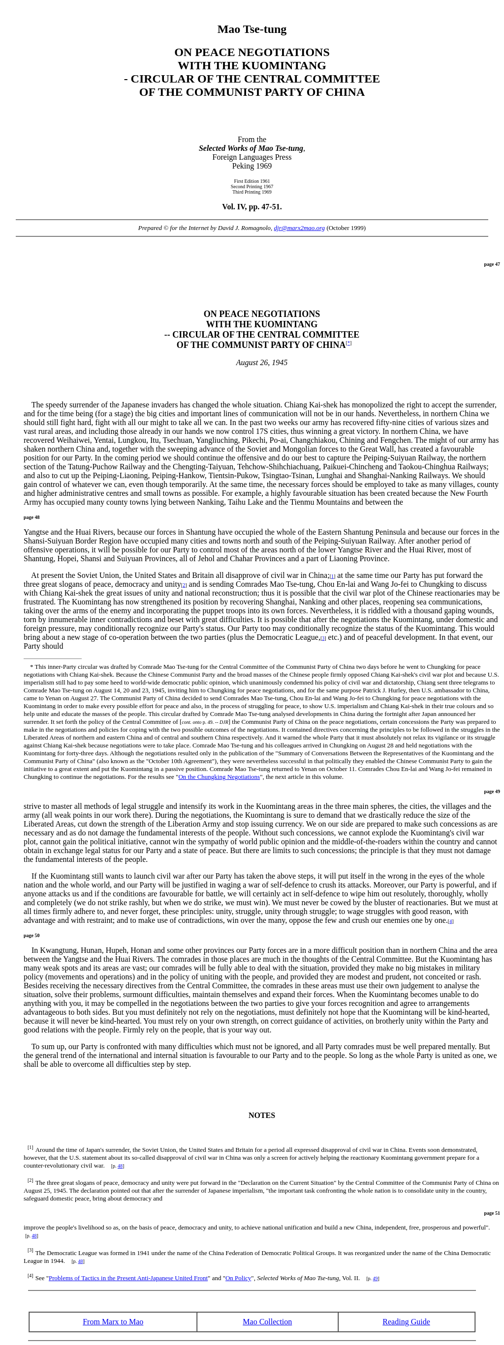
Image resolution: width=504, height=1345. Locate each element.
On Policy (238, 1278)
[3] (30, 1250)
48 (120, 1166)
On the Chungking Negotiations (219, 776)
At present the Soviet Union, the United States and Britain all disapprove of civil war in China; (177, 575)
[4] (30, 1275)
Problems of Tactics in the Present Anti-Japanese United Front (128, 1278)
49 (375, 1278)
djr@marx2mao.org (299, 227)
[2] (30, 1180)
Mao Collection (267, 1321)
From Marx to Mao (113, 1321)
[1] (30, 1147)
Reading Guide (406, 1321)
